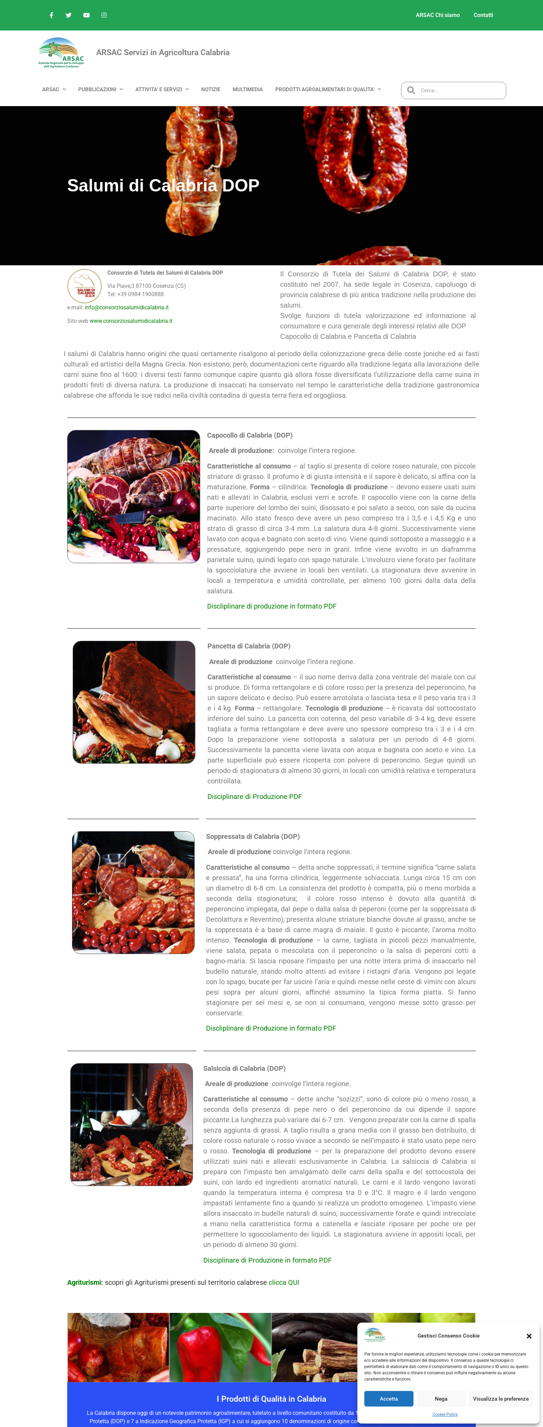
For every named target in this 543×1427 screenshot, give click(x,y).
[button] (529, 1336)
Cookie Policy (445, 1414)
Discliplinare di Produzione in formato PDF (271, 1028)
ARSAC (54, 89)
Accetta (389, 1399)
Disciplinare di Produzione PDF (254, 796)
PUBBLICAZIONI (100, 89)
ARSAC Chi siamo (438, 15)
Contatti (483, 15)
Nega (441, 1399)
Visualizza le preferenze (501, 1399)
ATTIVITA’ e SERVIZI (162, 89)
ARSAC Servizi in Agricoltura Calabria (163, 52)
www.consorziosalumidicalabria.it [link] (130, 321)
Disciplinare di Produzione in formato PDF (267, 1260)
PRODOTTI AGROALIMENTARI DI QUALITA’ (328, 89)
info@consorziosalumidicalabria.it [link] (126, 307)
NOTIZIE (210, 89)
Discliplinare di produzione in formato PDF (272, 606)
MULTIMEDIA (248, 89)
